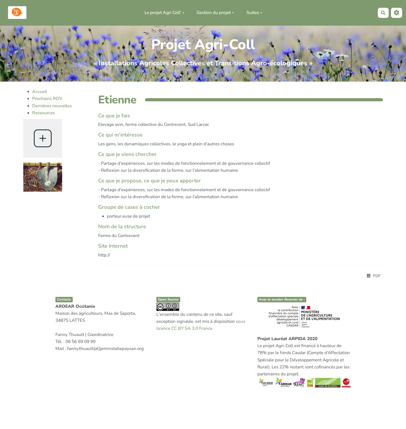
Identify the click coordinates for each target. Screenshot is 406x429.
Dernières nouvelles (52, 106)
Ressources (43, 113)
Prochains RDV (47, 99)
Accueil (39, 92)
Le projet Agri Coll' (164, 13)
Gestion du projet (215, 13)
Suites (254, 13)
